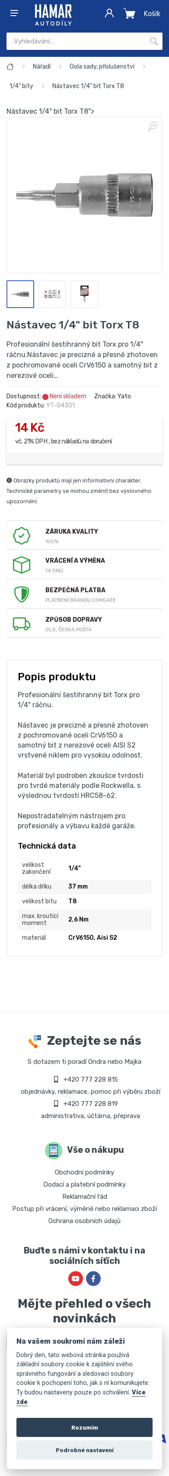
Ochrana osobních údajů (84, 1221)
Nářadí (42, 66)
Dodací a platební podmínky (84, 1184)
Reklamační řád (84, 1196)
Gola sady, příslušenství (102, 66)
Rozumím (84, 1427)
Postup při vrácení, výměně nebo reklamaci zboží (84, 1209)
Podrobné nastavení (85, 1449)
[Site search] (75, 41)
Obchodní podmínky (84, 1172)
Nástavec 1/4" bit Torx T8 (88, 86)
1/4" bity (21, 86)
